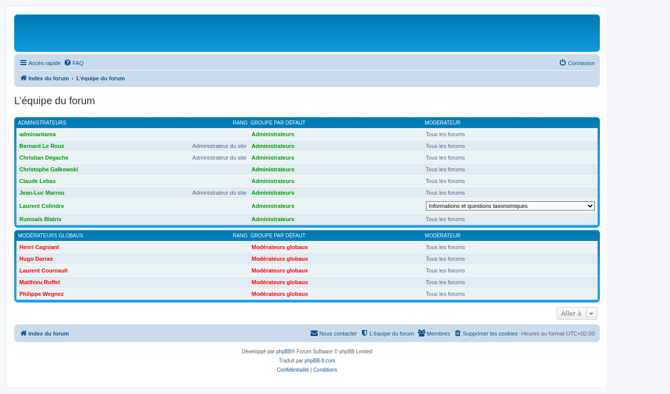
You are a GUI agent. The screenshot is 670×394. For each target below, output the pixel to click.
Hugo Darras (36, 259)
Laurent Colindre (41, 206)
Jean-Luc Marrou (42, 193)
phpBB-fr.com (320, 360)
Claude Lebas (37, 181)
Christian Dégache (44, 158)
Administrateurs (42, 123)
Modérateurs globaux (50, 235)
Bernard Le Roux (42, 146)
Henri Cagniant (39, 247)
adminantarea (37, 134)
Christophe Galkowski (48, 169)
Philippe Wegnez (41, 294)
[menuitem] (74, 63)
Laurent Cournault (43, 270)
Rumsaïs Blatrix (40, 219)
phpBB (283, 351)
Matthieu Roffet (39, 282)
